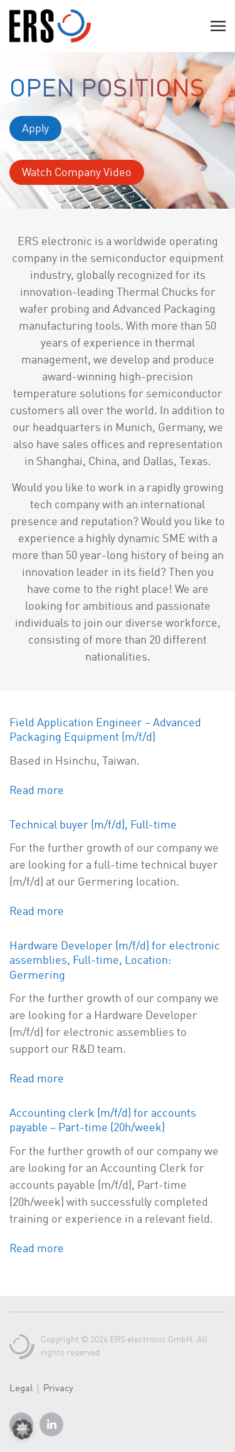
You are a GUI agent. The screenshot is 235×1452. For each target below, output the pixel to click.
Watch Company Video (77, 173)
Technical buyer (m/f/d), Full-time (93, 825)
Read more (36, 791)
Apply (35, 129)
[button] (22, 1429)
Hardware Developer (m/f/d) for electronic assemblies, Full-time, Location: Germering (114, 961)
